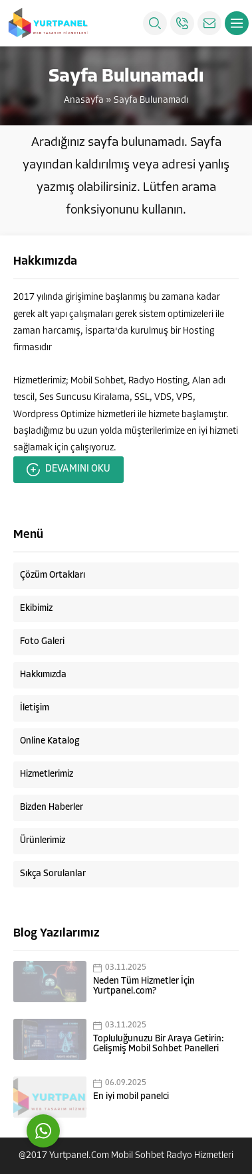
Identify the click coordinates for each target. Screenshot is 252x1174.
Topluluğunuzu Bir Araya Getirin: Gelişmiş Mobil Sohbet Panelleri (158, 1044)
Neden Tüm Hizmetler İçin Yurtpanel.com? (144, 986)
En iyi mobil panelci (131, 1097)
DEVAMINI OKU (68, 469)
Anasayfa (84, 100)
